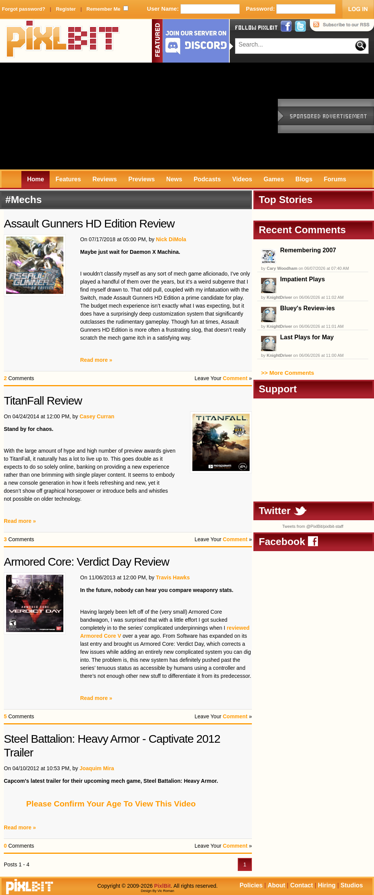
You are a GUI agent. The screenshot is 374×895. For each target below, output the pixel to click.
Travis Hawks (173, 577)
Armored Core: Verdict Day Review (86, 561)
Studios (351, 885)
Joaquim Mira (96, 768)
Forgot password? (23, 9)
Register (66, 9)
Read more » (96, 360)
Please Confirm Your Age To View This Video (111, 803)
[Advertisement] (93, 116)
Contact (301, 885)
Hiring (326, 885)
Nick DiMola (171, 239)
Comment (235, 378)
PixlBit (63, 41)
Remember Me (104, 9)
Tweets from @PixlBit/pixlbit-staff (312, 526)
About (276, 885)
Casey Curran (96, 416)
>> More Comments (287, 372)
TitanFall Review (43, 400)
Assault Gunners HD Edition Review (89, 223)
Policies (251, 885)
